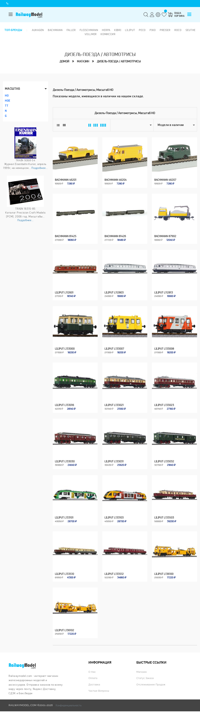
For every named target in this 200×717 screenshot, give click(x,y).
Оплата (93, 675)
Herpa (106, 30)
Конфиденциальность (69, 702)
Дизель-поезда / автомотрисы (119, 61)
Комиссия (108, 34)
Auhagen (38, 30)
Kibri (117, 30)
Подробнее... (39, 167)
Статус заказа (145, 675)
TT (6, 105)
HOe (7, 100)
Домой (64, 61)
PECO (142, 30)
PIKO (153, 30)
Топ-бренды (13, 30)
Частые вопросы (99, 688)
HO (7, 95)
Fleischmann (89, 30)
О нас (92, 669)
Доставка (94, 681)
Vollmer (91, 34)
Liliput (130, 30)
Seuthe (191, 30)
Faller (71, 30)
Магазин (83, 61)
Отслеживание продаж (151, 681)
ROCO (178, 30)
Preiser (165, 30)
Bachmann (55, 30)
